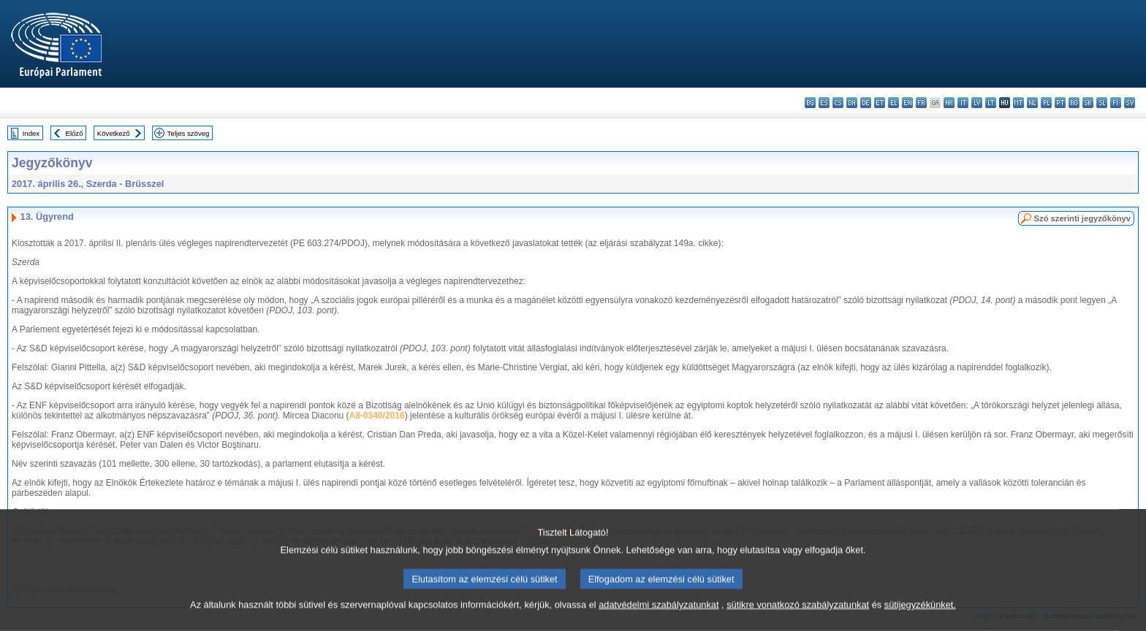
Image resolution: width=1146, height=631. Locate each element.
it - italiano (962, 102)
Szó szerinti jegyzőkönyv (1082, 218)
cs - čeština (837, 102)
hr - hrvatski (949, 102)
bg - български (810, 102)
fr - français (921, 102)
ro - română (1074, 102)
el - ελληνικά (893, 102)
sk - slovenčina (1087, 102)
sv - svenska (1129, 102)
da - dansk (851, 102)
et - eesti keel (879, 102)
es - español (824, 102)
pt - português (1060, 102)
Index (31, 133)
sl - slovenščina (1101, 102)
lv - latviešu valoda (976, 102)
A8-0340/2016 (377, 415)
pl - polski (1046, 102)
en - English (907, 102)
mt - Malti (1018, 102)
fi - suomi (1115, 102)
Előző (74, 133)
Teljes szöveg (188, 133)
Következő (113, 133)
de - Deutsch (865, 102)
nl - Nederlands (1032, 102)
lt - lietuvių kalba (990, 102)
